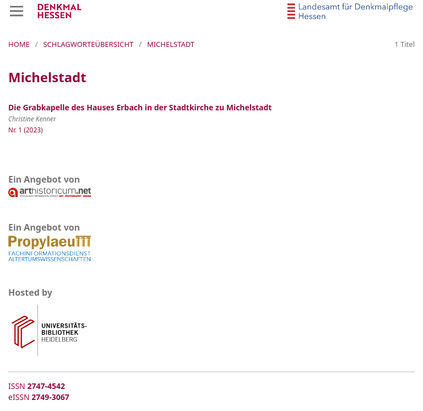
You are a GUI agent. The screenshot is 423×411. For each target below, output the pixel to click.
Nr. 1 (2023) (25, 129)
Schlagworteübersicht (88, 44)
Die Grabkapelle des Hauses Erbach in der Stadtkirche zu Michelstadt (140, 107)
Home (19, 44)
